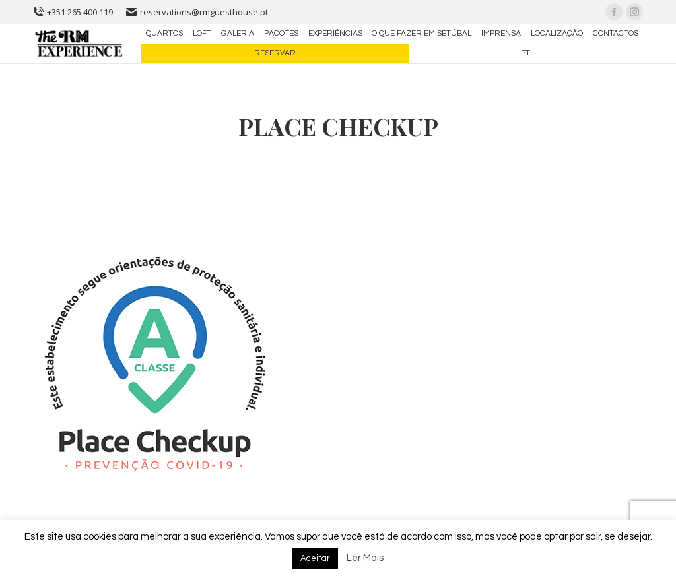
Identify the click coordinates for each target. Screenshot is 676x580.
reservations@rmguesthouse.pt (197, 12)
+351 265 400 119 (73, 12)
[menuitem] (164, 34)
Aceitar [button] (315, 558)
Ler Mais (365, 558)
